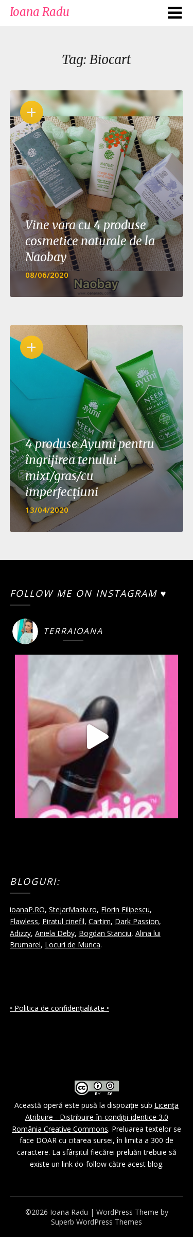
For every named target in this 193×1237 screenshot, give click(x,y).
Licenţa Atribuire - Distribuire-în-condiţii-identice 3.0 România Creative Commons (95, 1117)
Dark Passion (137, 921)
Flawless (24, 921)
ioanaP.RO (27, 909)
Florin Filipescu (125, 909)
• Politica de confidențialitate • (59, 1008)
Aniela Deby (55, 933)
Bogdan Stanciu (105, 933)
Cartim (100, 921)
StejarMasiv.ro (73, 909)
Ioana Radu (39, 12)
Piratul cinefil (63, 921)
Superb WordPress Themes (96, 1222)
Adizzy (20, 933)
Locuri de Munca (72, 944)
